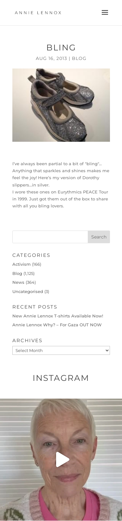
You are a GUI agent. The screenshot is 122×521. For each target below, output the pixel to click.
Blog (79, 58)
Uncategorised (27, 291)
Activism (21, 264)
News (18, 282)
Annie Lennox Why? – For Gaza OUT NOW (57, 324)
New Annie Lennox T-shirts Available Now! (57, 315)
